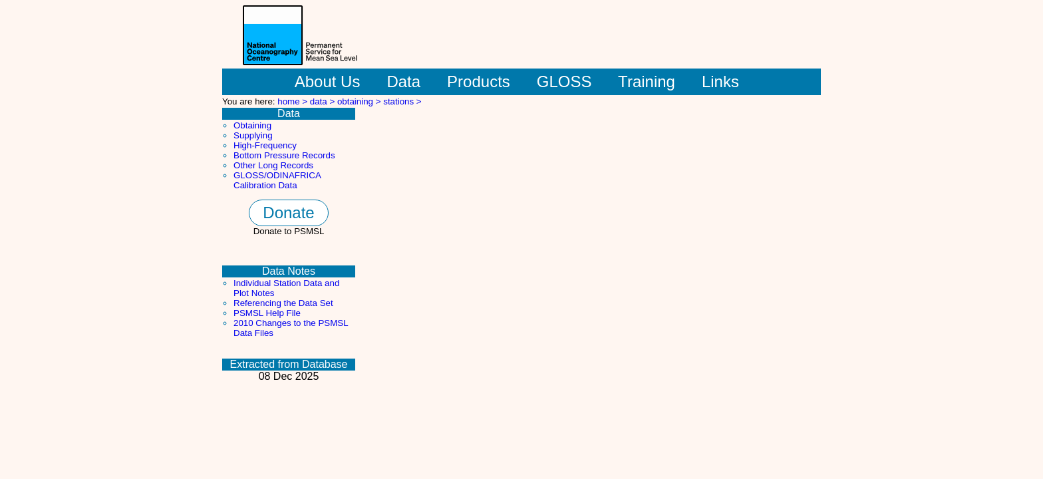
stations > (402, 101)
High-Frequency (265, 145)
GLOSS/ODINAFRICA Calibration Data (277, 180)
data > (323, 101)
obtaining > (360, 101)
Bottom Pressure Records (284, 155)
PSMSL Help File (267, 313)
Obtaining (252, 125)
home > (293, 101)
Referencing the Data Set (283, 303)
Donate (288, 213)
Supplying (253, 135)
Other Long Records (273, 165)
